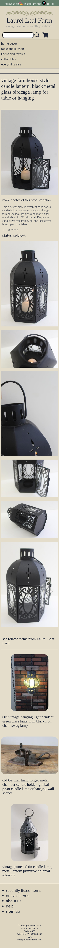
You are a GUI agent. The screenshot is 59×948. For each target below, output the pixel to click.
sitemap (13, 911)
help (10, 906)
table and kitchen (12, 49)
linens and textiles (13, 54)
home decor (9, 43)
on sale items (17, 895)
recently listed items (23, 890)
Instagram (30, 4)
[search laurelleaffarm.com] (38, 35)
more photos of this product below (26, 200)
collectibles (8, 59)
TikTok (50, 4)
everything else (11, 64)
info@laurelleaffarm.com (29, 939)
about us (13, 900)
